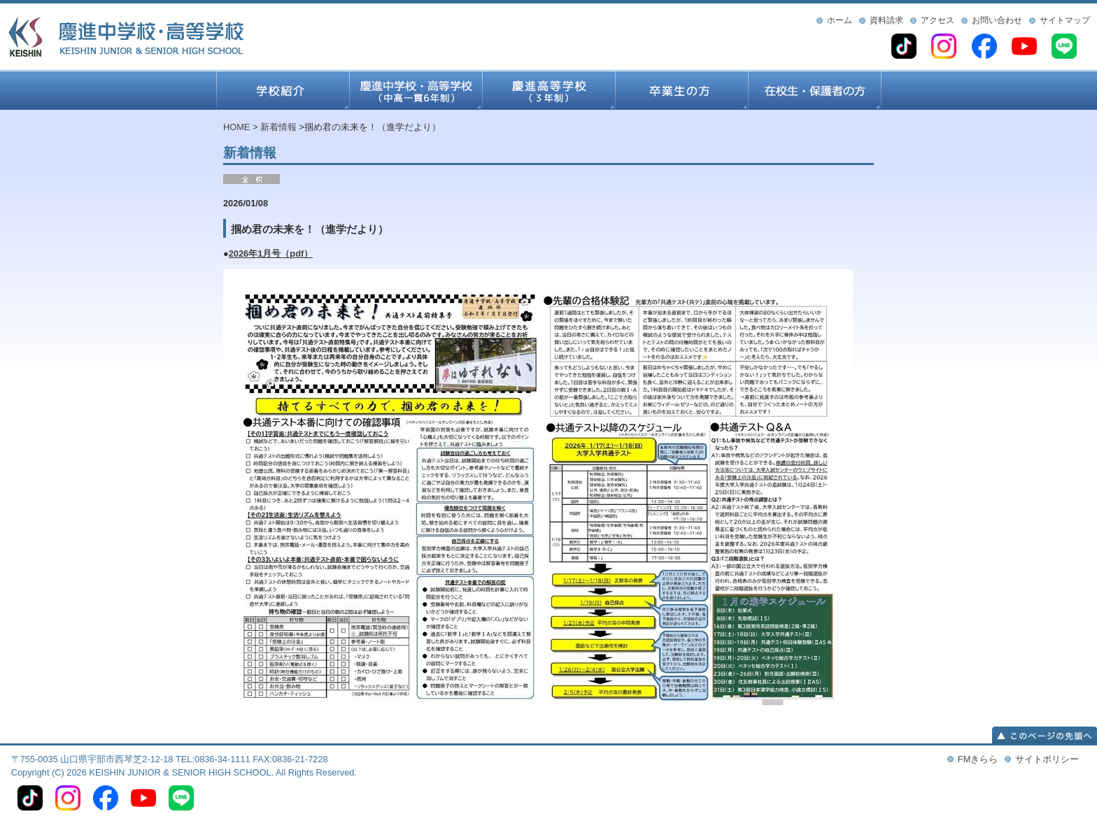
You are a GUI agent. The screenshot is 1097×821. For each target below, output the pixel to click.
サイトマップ (1065, 20)
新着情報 (278, 127)
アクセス (937, 20)
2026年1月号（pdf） (271, 253)
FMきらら (978, 759)
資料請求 (886, 20)
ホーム (839, 20)
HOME (236, 127)
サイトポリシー (1047, 759)
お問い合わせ (997, 20)
